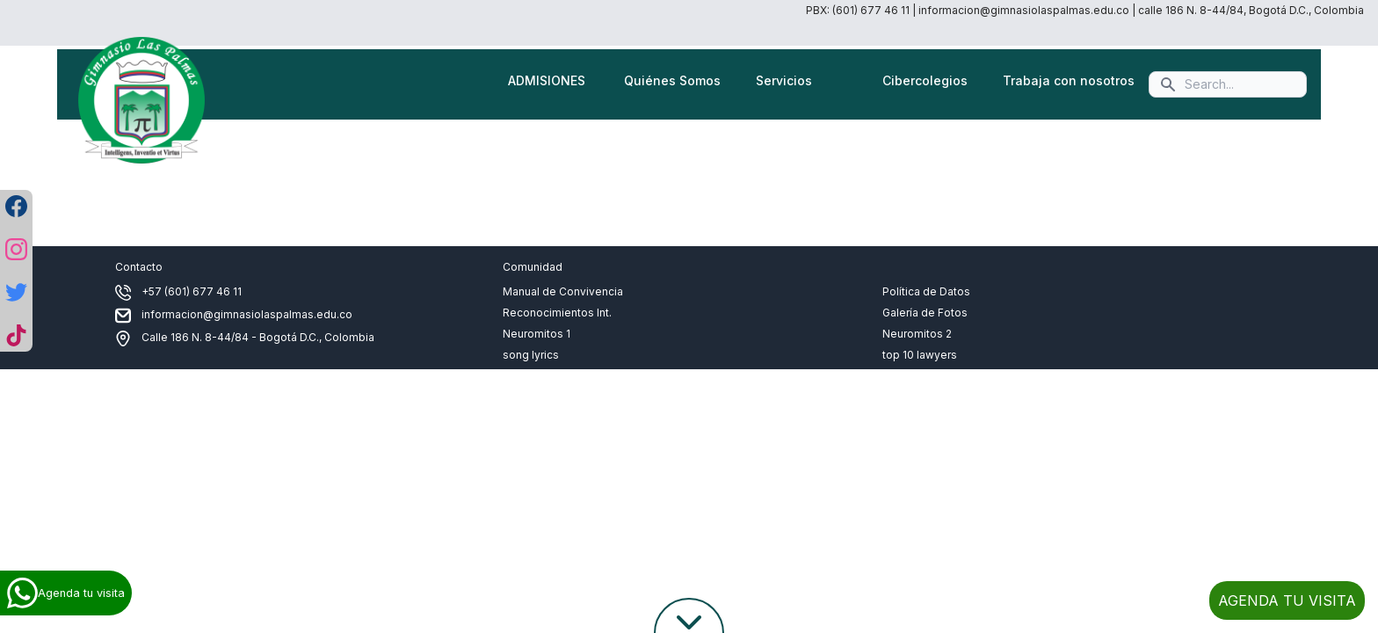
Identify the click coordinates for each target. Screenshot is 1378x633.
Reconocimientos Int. (557, 312)
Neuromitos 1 (536, 333)
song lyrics (531, 354)
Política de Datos (926, 291)
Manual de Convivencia (563, 291)
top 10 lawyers (919, 354)
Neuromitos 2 (917, 333)
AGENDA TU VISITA (1287, 600)
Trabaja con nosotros (1069, 80)
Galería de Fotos (925, 312)
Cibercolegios (925, 80)
